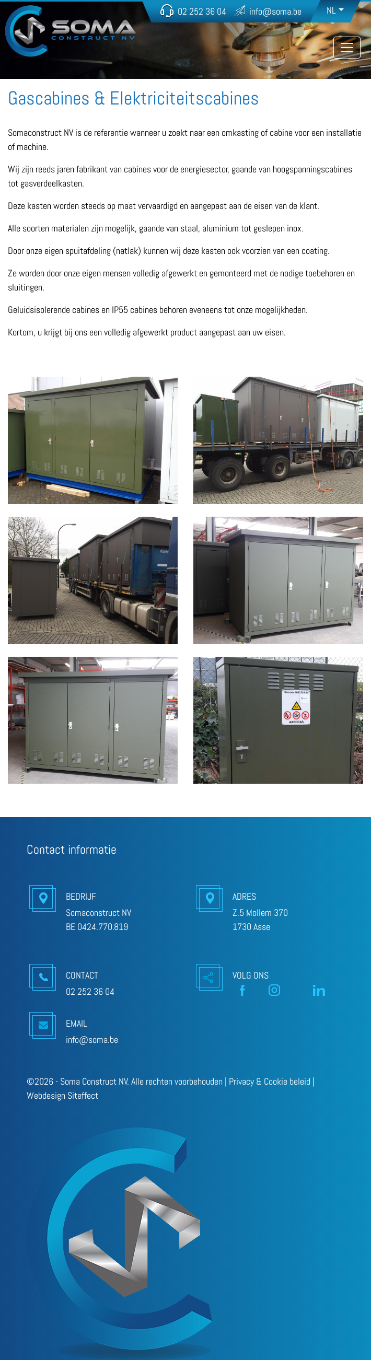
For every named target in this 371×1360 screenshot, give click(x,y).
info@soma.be (275, 11)
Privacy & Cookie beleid (269, 1081)
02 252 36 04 (202, 11)
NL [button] (331, 10)
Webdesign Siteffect (62, 1095)
